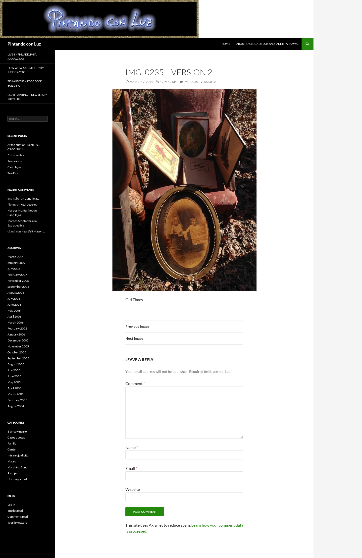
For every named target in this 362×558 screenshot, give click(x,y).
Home (226, 43)
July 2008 (13, 269)
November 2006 (18, 280)
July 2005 (13, 370)
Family (11, 443)
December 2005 (18, 340)
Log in (11, 504)
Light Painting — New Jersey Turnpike (27, 97)
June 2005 (14, 376)
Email (131, 468)
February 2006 (17, 328)
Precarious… (15, 161)
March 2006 (15, 322)
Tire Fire (12, 173)
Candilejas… (15, 167)
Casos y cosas (16, 437)
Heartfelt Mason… (33, 231)
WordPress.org (17, 522)
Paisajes (12, 473)
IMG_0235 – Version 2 (200, 82)
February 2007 (17, 275)
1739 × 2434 (168, 82)
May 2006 (14, 310)
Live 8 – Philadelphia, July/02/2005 (22, 56)
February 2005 (17, 400)
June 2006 (14, 304)
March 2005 (15, 394)
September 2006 (18, 286)
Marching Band (17, 467)
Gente (11, 449)
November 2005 (18, 346)
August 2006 (15, 292)
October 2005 (16, 352)
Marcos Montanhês (20, 210)
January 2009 (16, 263)
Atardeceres (29, 204)
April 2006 (14, 316)
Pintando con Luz (24, 44)
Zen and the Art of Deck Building (24, 83)
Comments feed (17, 516)
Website (132, 489)
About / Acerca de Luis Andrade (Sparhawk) (267, 43)
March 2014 (15, 257)
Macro (11, 461)
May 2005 (14, 382)
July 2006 (13, 298)
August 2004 (15, 406)
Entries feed (15, 510)
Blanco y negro (17, 431)
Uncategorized (17, 479)
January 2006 (16, 334)
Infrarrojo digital (18, 455)
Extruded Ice (15, 155)
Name (131, 447)
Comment (135, 383)
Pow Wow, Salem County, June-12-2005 (25, 70)
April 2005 (14, 388)
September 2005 (18, 358)
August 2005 (15, 364)
